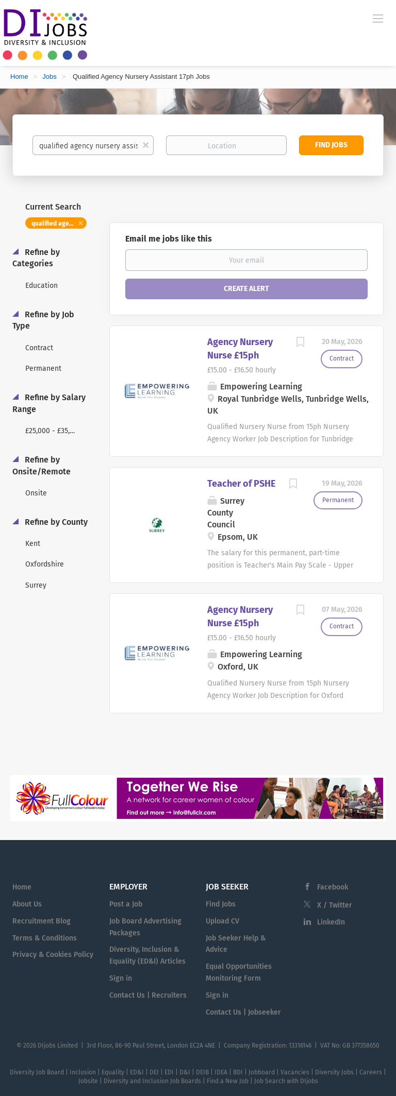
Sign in (120, 978)
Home (19, 76)
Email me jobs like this (168, 239)
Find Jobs (331, 145)
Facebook (332, 887)
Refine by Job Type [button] (43, 320)
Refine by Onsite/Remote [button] (41, 465)
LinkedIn (331, 922)
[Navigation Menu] (378, 18)
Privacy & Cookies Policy (52, 954)
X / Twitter (334, 905)
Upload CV (222, 921)
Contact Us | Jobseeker (243, 1012)
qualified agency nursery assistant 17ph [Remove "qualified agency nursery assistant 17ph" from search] (59, 223)
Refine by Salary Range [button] (49, 403)
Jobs (49, 76)
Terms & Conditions (44, 938)
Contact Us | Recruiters (148, 995)
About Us (27, 904)
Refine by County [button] (55, 522)
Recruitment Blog (41, 921)
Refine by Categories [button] (36, 258)
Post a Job (125, 904)
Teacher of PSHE (241, 483)
